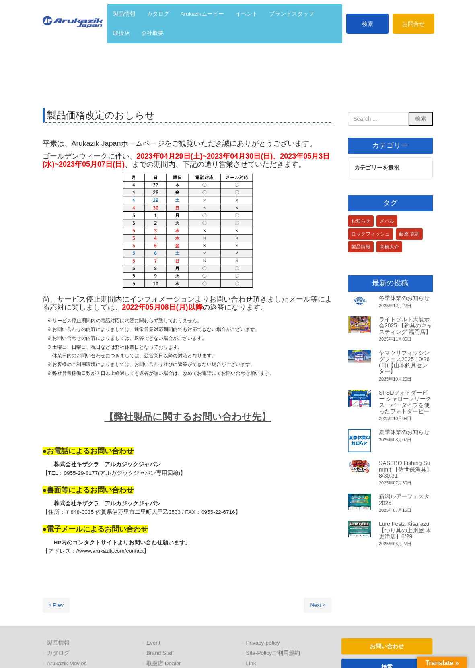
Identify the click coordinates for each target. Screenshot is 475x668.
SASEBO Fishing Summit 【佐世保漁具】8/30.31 (405, 469)
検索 (367, 24)
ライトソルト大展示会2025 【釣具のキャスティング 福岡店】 (405, 325)
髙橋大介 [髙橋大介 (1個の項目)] (389, 247)
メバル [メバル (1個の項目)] (387, 221)
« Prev (56, 605)
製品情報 (58, 643)
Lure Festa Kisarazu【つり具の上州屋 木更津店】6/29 (405, 530)
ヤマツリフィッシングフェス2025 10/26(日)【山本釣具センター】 (404, 362)
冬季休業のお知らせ (404, 298)
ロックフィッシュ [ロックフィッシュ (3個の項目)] (370, 234)
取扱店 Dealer (163, 663)
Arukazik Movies (67, 663)
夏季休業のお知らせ (404, 432)
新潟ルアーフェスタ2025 (404, 499)
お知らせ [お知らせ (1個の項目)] (360, 221)
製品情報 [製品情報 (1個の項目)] (360, 247)
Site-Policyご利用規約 (273, 653)
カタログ (58, 653)
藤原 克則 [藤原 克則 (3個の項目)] (409, 234)
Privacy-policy (263, 643)
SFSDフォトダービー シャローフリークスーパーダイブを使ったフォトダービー (405, 401)
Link (251, 663)
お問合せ (413, 24)
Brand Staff (160, 653)
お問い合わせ (387, 646)
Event (153, 643)
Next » (317, 605)
